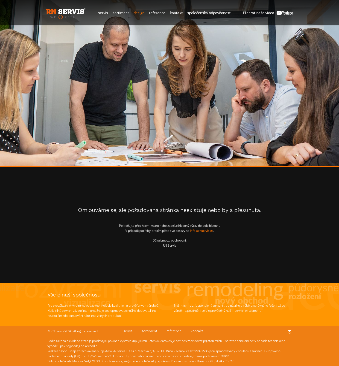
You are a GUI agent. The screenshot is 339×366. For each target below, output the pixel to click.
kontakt (176, 13)
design (139, 13)
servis (103, 13)
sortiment (121, 13)
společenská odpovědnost (209, 13)
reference (157, 13)
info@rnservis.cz (201, 231)
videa (258, 13)
